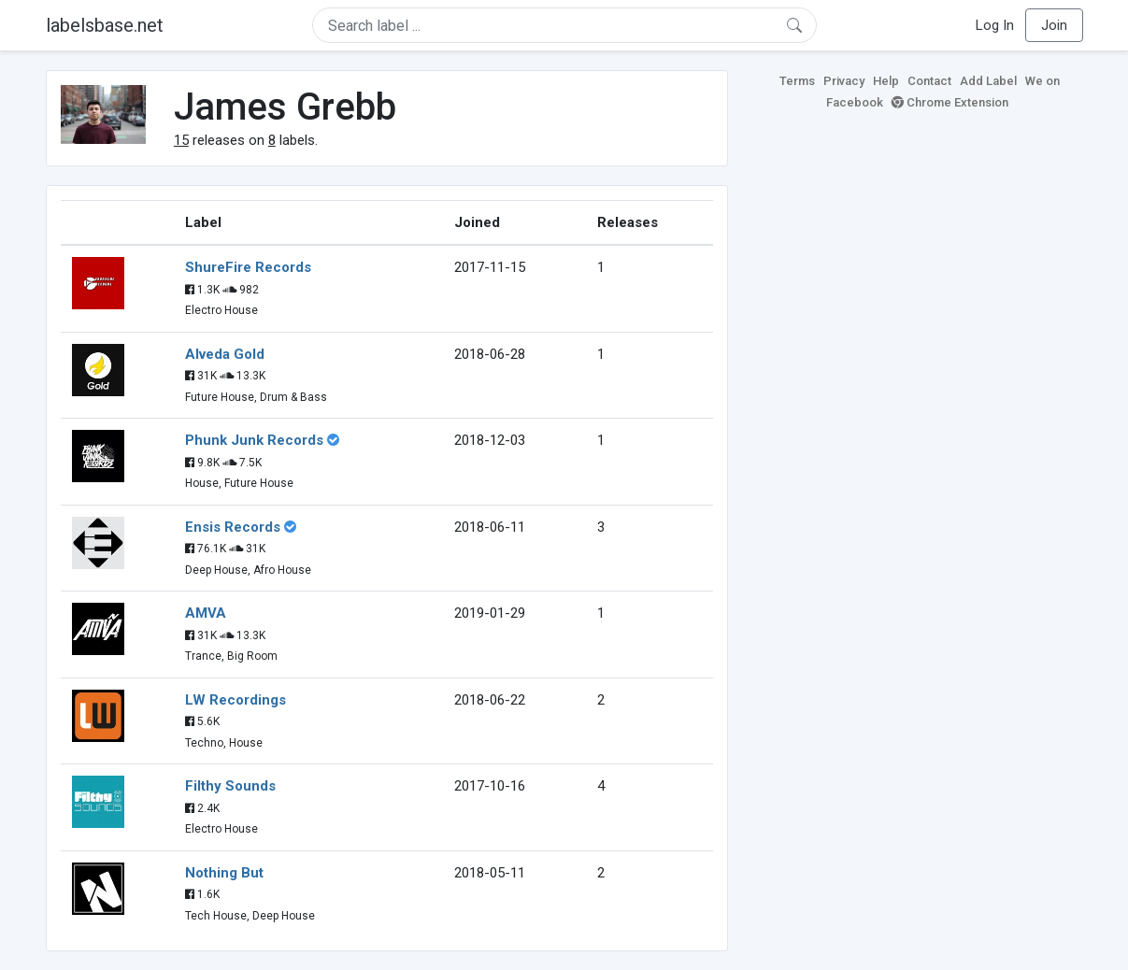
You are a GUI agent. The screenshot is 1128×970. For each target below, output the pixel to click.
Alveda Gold (224, 354)
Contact (929, 81)
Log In (995, 25)
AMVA (205, 613)
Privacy (843, 81)
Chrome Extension (950, 102)
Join (1054, 25)
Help (886, 81)
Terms (797, 81)
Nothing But (224, 872)
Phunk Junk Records (254, 440)
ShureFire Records (248, 267)
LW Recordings (235, 700)
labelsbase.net (105, 25)
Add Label (988, 81)
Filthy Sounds (230, 785)
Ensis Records (232, 527)
